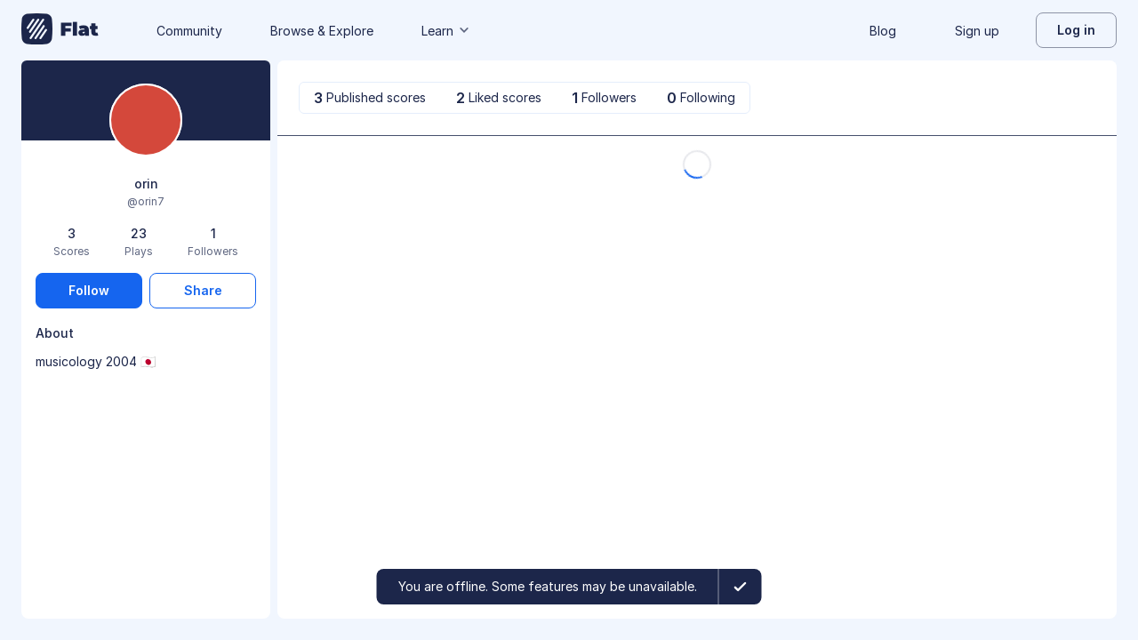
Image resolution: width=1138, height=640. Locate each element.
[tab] (370, 98)
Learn (446, 30)
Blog (883, 30)
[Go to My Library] (60, 30)
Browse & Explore (321, 30)
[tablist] (524, 98)
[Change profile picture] (145, 121)
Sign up (977, 30)
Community (189, 30)
